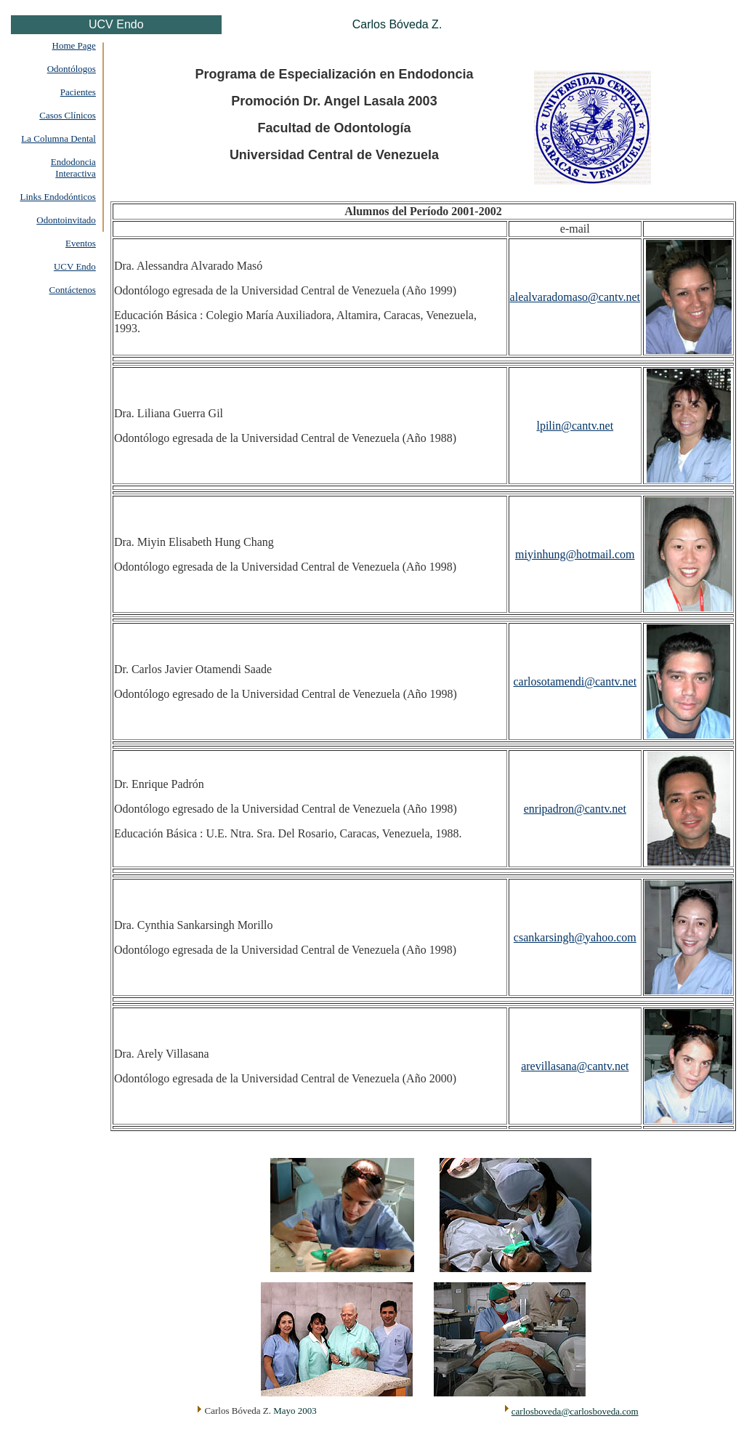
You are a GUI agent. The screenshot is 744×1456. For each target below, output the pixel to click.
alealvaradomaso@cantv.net (575, 297)
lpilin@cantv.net (574, 425)
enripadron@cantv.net (575, 809)
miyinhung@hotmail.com (575, 554)
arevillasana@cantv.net (574, 1066)
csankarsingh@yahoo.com (575, 937)
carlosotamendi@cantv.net (574, 681)
